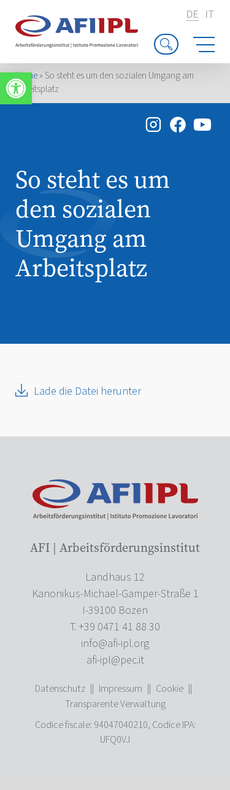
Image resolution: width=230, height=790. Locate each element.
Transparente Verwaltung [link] (115, 704)
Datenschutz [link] (60, 688)
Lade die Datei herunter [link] (87, 391)
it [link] (210, 14)
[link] (16, 88)
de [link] (192, 15)
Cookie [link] (169, 688)
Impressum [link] (120, 688)
